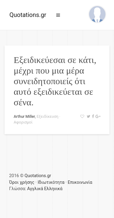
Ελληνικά (53, 188)
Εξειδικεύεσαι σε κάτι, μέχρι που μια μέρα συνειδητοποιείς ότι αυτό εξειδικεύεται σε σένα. (55, 81)
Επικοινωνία (80, 182)
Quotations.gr (27, 14)
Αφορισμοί (23, 122)
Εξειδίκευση (47, 116)
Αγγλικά (35, 188)
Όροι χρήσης (21, 182)
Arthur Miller (24, 116)
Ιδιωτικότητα (51, 182)
